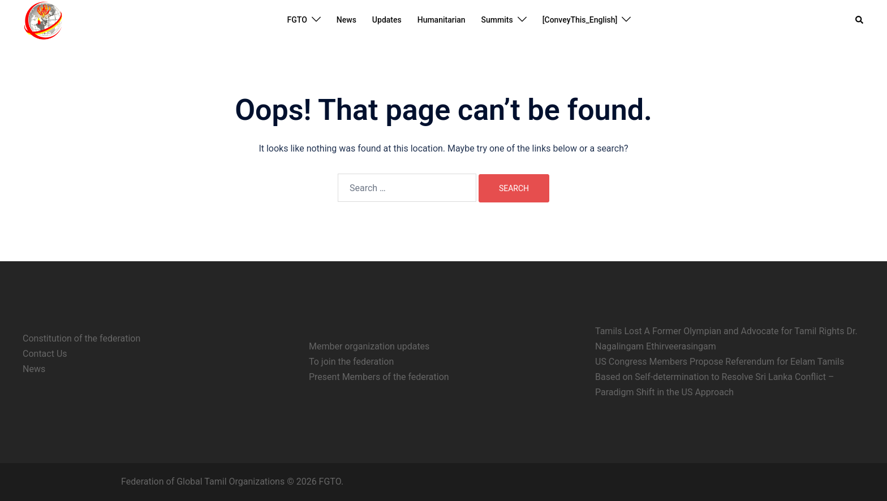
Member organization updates (369, 346)
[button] (859, 19)
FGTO (297, 19)
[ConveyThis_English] (580, 19)
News (346, 19)
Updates (387, 19)
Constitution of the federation (81, 338)
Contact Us (45, 353)
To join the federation (351, 361)
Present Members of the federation (379, 377)
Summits (497, 19)
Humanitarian (441, 19)
